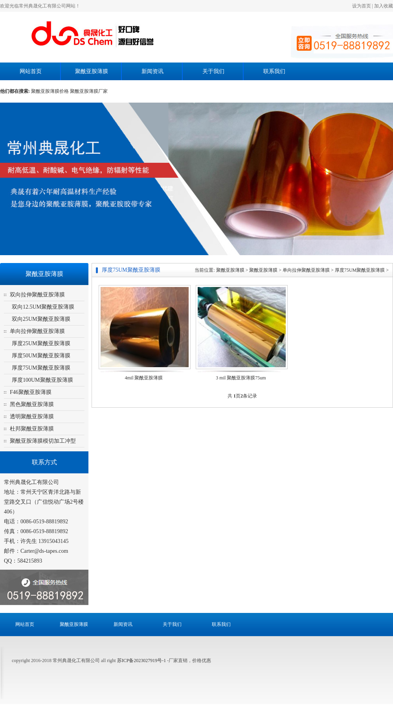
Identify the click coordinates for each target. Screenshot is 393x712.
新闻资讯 (152, 71)
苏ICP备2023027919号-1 (142, 660)
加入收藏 (383, 6)
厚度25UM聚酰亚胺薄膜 (41, 343)
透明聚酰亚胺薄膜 (32, 416)
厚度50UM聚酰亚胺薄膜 (41, 356)
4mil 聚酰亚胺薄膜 (144, 378)
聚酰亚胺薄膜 (91, 71)
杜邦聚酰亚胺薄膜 (32, 429)
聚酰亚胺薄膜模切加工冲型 (43, 441)
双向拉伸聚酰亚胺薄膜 (37, 295)
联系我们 (274, 71)
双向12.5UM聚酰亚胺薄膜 (43, 307)
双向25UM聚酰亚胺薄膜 (41, 319)
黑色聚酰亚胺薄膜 (32, 404)
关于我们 (213, 71)
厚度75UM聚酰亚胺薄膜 (41, 368)
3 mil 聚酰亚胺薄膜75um (241, 378)
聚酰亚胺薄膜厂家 (89, 91)
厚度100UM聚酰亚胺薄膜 (42, 380)
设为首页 (361, 6)
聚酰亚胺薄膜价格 (50, 91)
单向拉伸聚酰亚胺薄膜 (37, 331)
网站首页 (31, 71)
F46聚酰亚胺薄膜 (30, 392)
